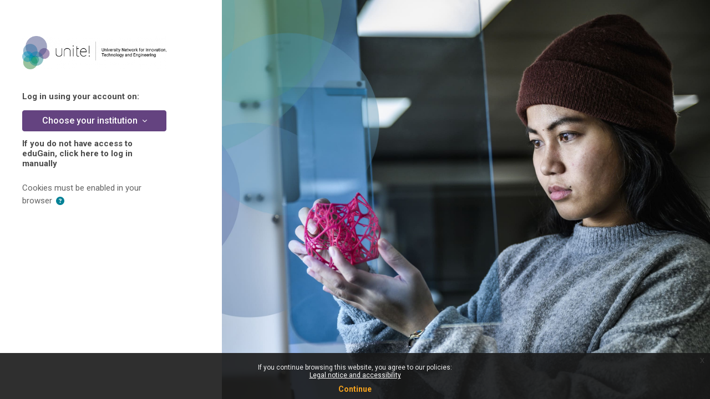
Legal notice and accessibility (355, 375)
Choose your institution (91, 120)
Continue (355, 389)
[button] (60, 201)
